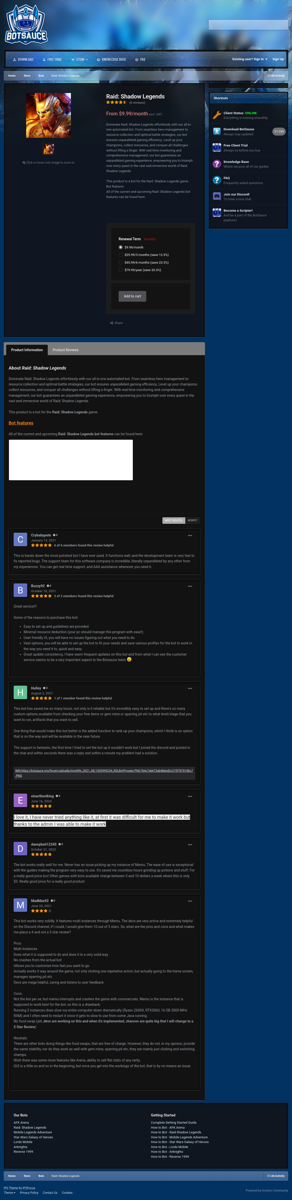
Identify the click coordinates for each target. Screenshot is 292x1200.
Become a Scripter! (238, 210)
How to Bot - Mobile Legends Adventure (179, 1137)
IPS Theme (11, 1188)
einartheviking (42, 796)
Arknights (20, 1147)
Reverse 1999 (23, 1151)
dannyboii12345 (43, 844)
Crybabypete (41, 535)
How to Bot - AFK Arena (168, 1127)
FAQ (140, 59)
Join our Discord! (236, 194)
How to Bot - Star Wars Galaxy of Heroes (180, 1142)
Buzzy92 (38, 586)
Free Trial (52, 59)
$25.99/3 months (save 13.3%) (147, 255)
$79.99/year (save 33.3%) (143, 270)
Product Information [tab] (27, 350)
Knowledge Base (111, 59)
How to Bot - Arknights (167, 1151)
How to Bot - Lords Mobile (169, 1147)
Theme (9, 1193)
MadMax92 (40, 901)
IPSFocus (29, 1188)
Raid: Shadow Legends (30, 1127)
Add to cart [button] (132, 296)
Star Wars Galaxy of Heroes (33, 1137)
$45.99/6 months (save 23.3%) (147, 262)
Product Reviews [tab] (66, 350)
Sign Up (278, 59)
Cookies (67, 1193)
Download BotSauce (239, 129)
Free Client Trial (236, 145)
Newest (192, 520)
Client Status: (240, 113)
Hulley (36, 688)
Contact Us (50, 1193)
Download (23, 59)
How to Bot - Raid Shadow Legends (176, 1132)
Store (79, 59)
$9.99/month (134, 247)
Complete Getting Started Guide (173, 1122)
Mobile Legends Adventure (33, 1132)
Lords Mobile (23, 1142)
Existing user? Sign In (250, 59)
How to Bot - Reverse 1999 (170, 1156)
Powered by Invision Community (267, 1190)
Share (116, 323)
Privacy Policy (29, 1193)
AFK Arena (21, 1122)
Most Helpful (174, 520)
